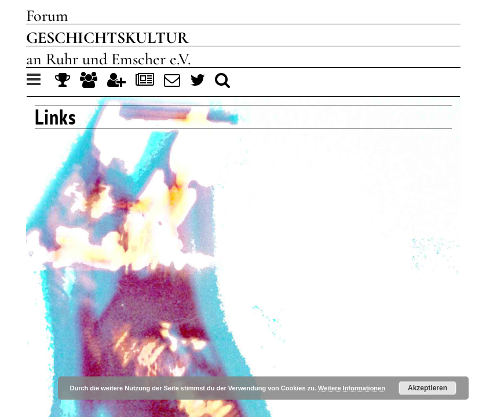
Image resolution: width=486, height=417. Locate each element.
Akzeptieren (427, 388)
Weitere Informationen (351, 388)
